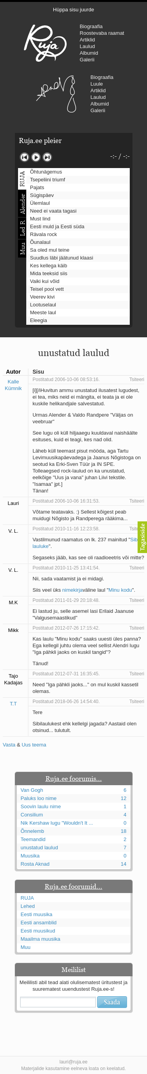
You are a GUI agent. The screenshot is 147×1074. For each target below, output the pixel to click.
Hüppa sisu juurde (73, 10)
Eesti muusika (37, 914)
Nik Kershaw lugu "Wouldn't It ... (57, 823)
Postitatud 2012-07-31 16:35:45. (66, 674)
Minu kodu (120, 590)
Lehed (28, 906)
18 (123, 831)
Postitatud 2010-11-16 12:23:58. (66, 529)
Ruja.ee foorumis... (73, 778)
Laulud (87, 46)
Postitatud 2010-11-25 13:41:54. (66, 568)
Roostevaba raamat (102, 33)
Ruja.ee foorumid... (73, 886)
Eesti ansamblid (39, 922)
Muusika (30, 856)
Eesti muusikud (38, 931)
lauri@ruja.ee (74, 1062)
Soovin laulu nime (41, 806)
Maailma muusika (40, 939)
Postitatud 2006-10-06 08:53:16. (66, 379)
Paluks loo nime (39, 798)
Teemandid (33, 839)
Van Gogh (32, 790)
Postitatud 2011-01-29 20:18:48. (66, 600)
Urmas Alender (56, 93)
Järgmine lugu (47, 157)
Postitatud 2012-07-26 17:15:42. (66, 628)
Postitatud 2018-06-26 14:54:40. (66, 701)
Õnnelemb (32, 831)
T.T (13, 704)
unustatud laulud (39, 847)
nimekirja (72, 590)
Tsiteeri (136, 379)
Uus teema (34, 745)
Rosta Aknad (35, 864)
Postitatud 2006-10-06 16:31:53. (66, 501)
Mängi (36, 157)
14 (123, 864)
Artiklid (87, 40)
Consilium (32, 815)
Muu (26, 947)
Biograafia (91, 26)
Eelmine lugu (24, 157)
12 (123, 798)
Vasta (9, 745)
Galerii (87, 60)
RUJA (45, 42)
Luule (97, 84)
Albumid (89, 53)
